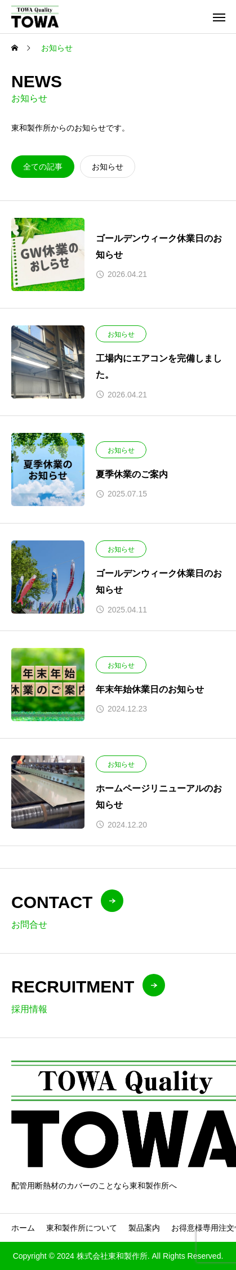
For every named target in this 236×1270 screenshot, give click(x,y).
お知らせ (121, 334)
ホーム (23, 1227)
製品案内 (144, 1227)
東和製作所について (81, 1227)
